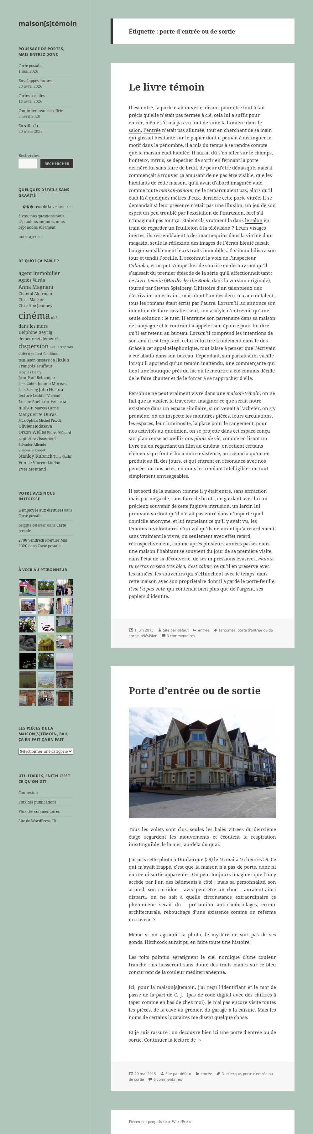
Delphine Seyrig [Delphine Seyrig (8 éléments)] (35, 332)
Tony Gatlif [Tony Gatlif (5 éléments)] (62, 456)
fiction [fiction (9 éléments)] (62, 360)
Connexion (28, 792)
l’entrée (152, 130)
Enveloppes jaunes (34, 80)
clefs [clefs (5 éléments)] (54, 317)
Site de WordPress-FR (37, 821)
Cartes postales (31, 95)
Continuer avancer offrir (40, 110)
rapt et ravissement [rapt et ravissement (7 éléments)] (37, 438)
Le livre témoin (167, 86)
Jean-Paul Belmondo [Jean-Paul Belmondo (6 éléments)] (36, 377)
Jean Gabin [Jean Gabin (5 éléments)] (27, 384)
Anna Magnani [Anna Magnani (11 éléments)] (35, 287)
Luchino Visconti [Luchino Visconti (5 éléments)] (46, 395)
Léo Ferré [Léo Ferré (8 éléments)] (51, 401)
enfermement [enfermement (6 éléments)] (30, 353)
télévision (149, 635)
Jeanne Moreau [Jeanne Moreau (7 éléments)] (52, 383)
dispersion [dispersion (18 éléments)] (33, 346)
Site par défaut (176, 630)
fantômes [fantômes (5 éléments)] (50, 353)
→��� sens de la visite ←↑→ (45, 206)
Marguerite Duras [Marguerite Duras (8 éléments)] (37, 414)
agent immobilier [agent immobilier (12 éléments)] (39, 273)
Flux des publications (37, 802)
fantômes (227, 630)
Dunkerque (231, 1073)
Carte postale (29, 65)
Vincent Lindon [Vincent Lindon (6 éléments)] (46, 462)
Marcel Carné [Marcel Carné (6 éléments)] (46, 407)
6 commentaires (168, 1079)
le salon (254, 220)
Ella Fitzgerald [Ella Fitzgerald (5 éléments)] (61, 347)
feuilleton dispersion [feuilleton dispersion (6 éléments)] (36, 359)
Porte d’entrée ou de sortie (195, 690)
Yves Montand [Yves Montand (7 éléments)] (32, 469)
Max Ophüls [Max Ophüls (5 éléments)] (28, 420)
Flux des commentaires (39, 811)
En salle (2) (28, 125)
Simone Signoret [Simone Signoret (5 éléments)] (31, 450)
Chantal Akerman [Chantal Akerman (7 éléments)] (35, 293)
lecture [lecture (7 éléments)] (25, 395)
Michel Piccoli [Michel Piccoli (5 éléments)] (50, 420)
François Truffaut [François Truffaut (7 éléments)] (35, 366)
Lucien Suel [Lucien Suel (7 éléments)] (29, 401)
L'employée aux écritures (40, 510)
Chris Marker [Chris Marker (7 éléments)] (31, 299)
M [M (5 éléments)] (64, 402)
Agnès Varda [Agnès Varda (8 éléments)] (31, 280)
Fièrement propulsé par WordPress (160, 1121)
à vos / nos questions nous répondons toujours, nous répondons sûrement (41, 221)
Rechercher (29, 155)
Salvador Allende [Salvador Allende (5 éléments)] (32, 444)
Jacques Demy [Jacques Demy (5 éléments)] (29, 372)
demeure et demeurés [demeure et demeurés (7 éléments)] (39, 338)
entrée (204, 630)
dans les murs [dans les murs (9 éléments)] (33, 326)
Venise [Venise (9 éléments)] (25, 463)
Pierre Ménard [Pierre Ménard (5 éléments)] (59, 432)
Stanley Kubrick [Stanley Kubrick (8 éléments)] (35, 456)
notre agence (29, 236)
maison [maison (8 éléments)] (26, 408)
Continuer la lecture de (173, 1040)
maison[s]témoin (47, 23)
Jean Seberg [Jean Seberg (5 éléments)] (28, 390)
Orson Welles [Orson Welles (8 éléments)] (32, 432)
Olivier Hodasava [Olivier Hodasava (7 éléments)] (35, 426)
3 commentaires (181, 635)
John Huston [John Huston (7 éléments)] (51, 389)
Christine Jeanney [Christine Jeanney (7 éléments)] (35, 305)
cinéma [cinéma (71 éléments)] (34, 315)
